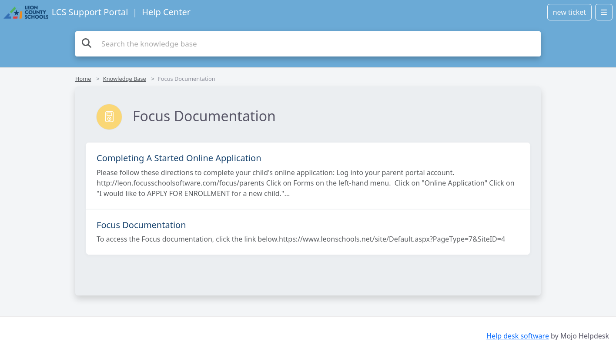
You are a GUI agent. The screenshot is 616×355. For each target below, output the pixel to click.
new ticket (569, 12)
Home (83, 79)
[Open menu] (604, 12)
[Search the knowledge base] (308, 43)
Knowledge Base (124, 79)
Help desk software (517, 336)
